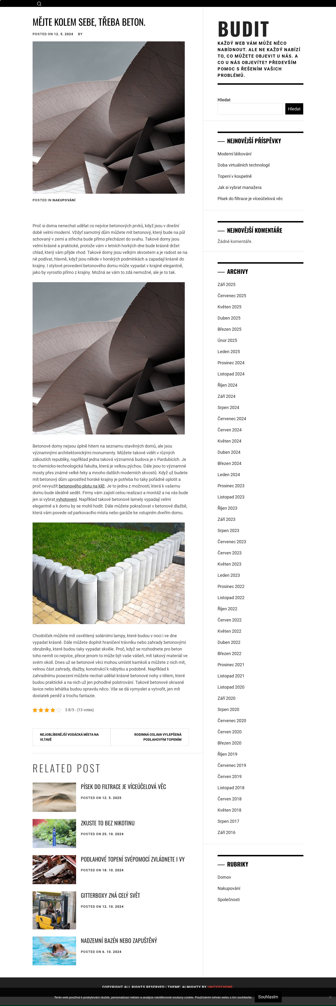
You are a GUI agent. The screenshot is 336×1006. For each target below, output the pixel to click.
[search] (39, 3)
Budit (244, 28)
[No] (330, 997)
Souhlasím (268, 996)
